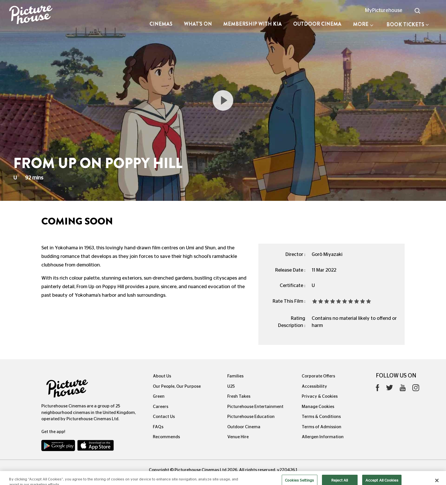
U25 (231, 386)
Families (235, 376)
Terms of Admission (321, 427)
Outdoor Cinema (317, 24)
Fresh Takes (238, 396)
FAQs (158, 427)
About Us (162, 376)
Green (159, 396)
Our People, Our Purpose (177, 386)
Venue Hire (238, 437)
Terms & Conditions (321, 417)
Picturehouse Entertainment (255, 407)
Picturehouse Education (251, 417)
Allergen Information (323, 437)
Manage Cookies (318, 407)
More (363, 24)
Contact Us (164, 417)
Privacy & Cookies (320, 396)
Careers (160, 407)
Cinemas (161, 24)
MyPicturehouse (383, 10)
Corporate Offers (318, 376)
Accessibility (314, 386)
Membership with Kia (252, 24)
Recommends (166, 437)
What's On (198, 24)
